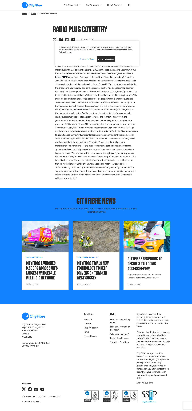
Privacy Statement (28, 396)
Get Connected (72, 5)
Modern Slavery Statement (31, 401)
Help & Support (114, 5)
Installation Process (119, 338)
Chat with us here (145, 383)
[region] (97, 53)
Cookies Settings (87, 59)
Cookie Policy (41, 396)
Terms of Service (54, 396)
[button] (129, 5)
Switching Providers (119, 342)
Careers (87, 323)
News (86, 332)
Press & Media (90, 336)
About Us (88, 319)
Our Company (94, 5)
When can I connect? (119, 334)
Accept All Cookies (106, 59)
